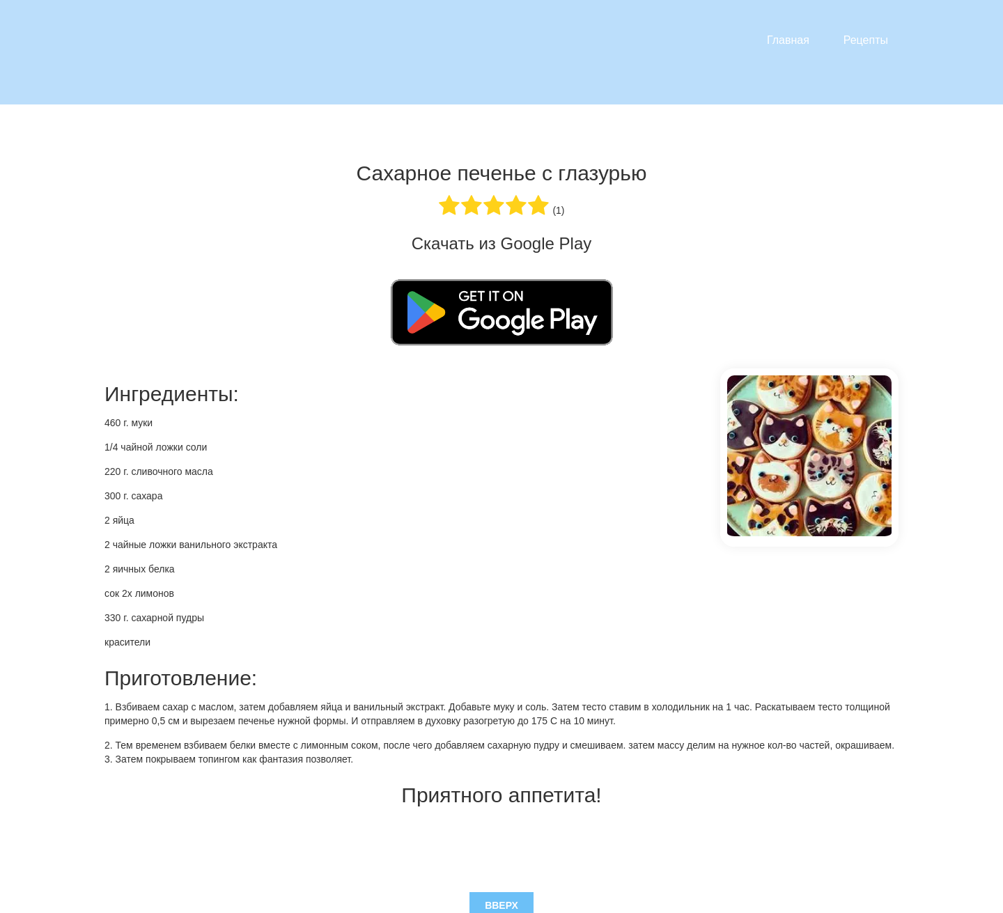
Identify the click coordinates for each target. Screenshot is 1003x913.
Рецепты (865, 40)
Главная (788, 40)
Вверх (501, 844)
